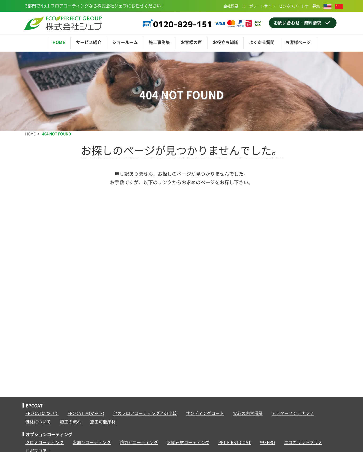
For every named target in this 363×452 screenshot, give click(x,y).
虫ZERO (267, 442)
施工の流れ (70, 421)
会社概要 (230, 5)
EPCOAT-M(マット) (86, 413)
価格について (38, 421)
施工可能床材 (103, 421)
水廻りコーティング (92, 442)
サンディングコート (205, 413)
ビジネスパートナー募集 (299, 5)
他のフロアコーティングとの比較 (145, 413)
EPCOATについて (42, 413)
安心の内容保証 (248, 413)
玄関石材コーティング (188, 442)
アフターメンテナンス (293, 413)
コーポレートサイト (258, 5)
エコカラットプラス (303, 442)
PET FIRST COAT (234, 442)
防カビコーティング (139, 442)
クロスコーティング (44, 442)
